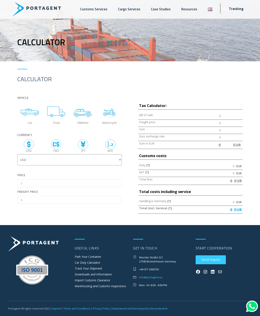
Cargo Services (129, 9)
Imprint (56, 308)
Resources (189, 9)
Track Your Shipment (88, 268)
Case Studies (161, 9)
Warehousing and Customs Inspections (100, 286)
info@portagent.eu (150, 277)
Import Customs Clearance (92, 280)
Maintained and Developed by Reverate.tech (140, 308)
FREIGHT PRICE (27, 192)
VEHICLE (22, 98)
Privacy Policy (101, 308)
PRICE (21, 175)
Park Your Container (88, 257)
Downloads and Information (93, 274)
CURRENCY (24, 135)
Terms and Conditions (76, 308)
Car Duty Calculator (87, 262)
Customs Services (93, 9)
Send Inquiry (210, 259)
